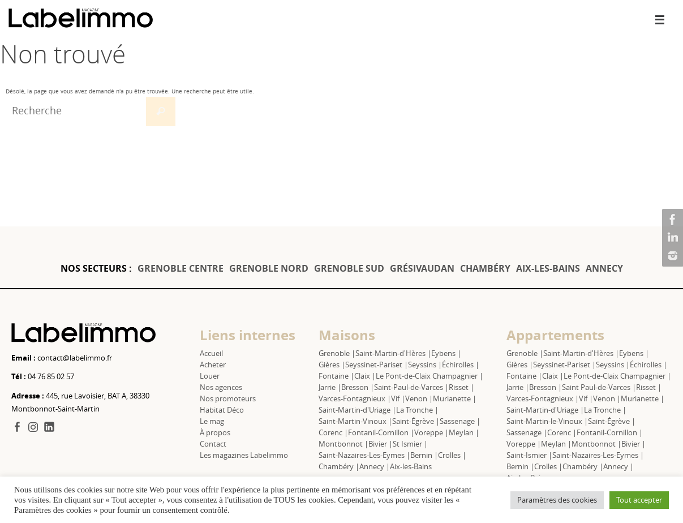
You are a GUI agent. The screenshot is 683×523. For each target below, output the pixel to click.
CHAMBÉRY (485, 268)
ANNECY (604, 268)
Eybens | (446, 353)
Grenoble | (337, 353)
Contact (213, 444)
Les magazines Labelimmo (244, 455)
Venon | (419, 398)
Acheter (213, 364)
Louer (210, 376)
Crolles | (452, 455)
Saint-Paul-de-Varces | (411, 387)
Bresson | (357, 387)
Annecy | (374, 466)
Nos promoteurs (228, 398)
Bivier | (380, 444)
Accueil (211, 353)
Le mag (212, 421)
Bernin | (424, 455)
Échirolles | (460, 364)
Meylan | (464, 432)
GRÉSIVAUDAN (422, 268)
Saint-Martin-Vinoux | (355, 421)
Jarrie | (330, 387)
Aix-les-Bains (411, 466)
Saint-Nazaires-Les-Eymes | (364, 455)
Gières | (332, 364)
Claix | (365, 376)
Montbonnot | (343, 444)
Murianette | (454, 398)
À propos (215, 432)
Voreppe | (431, 432)
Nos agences (221, 387)
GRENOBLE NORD (268, 268)
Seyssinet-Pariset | (376, 364)
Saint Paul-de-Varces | (599, 387)
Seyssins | (425, 364)
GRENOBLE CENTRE (181, 268)
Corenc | (333, 432)
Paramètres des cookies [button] (557, 500)
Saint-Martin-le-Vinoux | (547, 421)
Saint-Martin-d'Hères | (393, 353)
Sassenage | (460, 421)
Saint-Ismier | (529, 455)
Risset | (461, 387)
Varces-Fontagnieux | (355, 398)
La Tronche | (417, 410)
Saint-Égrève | (416, 421)
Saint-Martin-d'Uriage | (357, 410)
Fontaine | (336, 376)
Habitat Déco (222, 410)
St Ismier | (410, 444)
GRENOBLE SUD (349, 268)
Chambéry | (339, 466)
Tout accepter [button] (639, 500)
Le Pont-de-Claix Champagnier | (429, 376)
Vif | (398, 398)
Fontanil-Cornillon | (381, 432)
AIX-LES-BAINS (548, 268)
